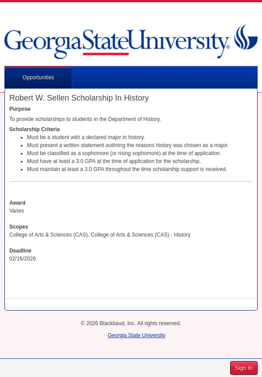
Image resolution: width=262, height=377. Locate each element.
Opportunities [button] (38, 77)
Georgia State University (136, 335)
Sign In (244, 368)
